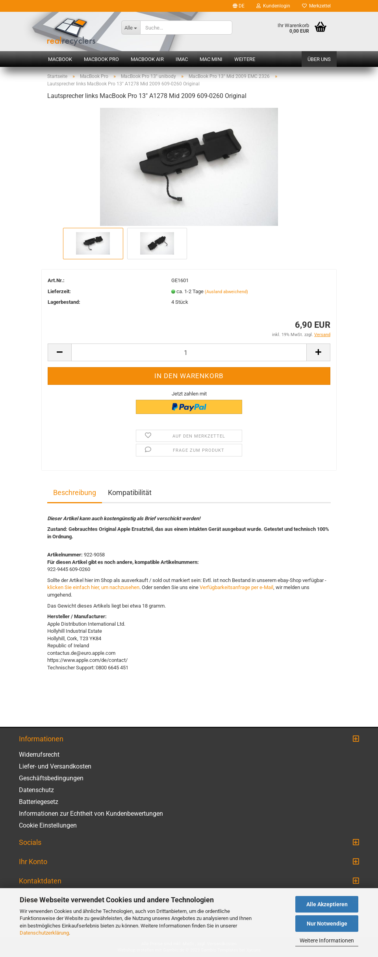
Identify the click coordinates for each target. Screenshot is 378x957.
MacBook (60, 59)
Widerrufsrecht (39, 754)
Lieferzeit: (59, 291)
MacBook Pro (101, 59)
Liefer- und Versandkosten (55, 766)
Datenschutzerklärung (44, 933)
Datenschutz (36, 790)
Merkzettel (316, 6)
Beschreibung (74, 492)
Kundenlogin (273, 6)
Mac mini (211, 59)
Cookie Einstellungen (48, 825)
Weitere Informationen (327, 940)
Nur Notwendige (327, 923)
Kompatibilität (130, 492)
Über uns (319, 59)
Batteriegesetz (38, 802)
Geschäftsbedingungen (51, 778)
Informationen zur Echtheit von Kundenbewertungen (91, 813)
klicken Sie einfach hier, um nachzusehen (93, 587)
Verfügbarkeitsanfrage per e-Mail (236, 587)
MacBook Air (147, 59)
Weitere (244, 59)
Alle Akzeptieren (327, 904)
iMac (182, 59)
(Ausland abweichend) (226, 291)
